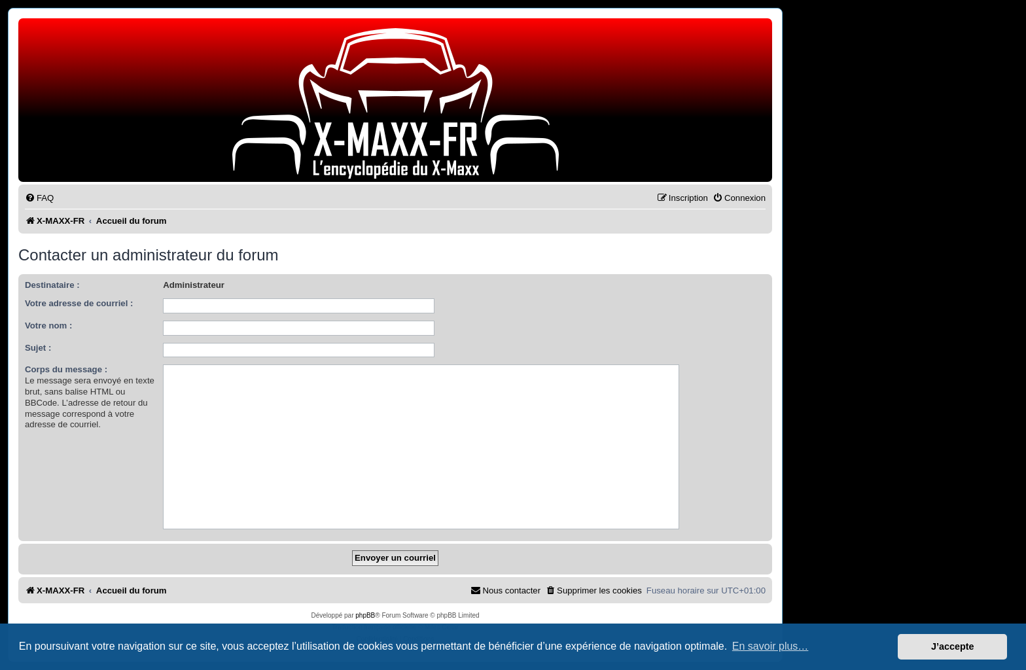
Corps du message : (66, 369)
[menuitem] (39, 197)
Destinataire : (52, 285)
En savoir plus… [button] (770, 646)
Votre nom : (48, 325)
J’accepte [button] (952, 646)
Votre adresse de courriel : (79, 303)
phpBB (365, 615)
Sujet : (38, 348)
